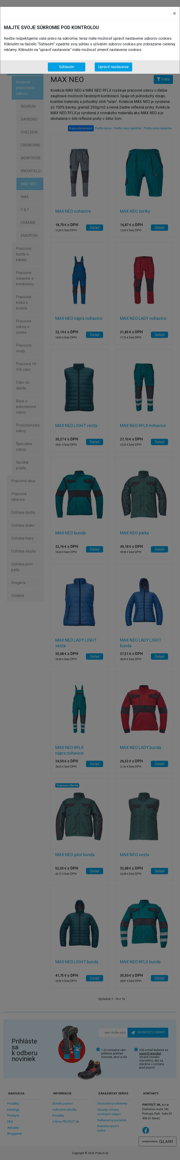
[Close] (174, 13)
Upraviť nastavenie (113, 67)
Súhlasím (66, 67)
